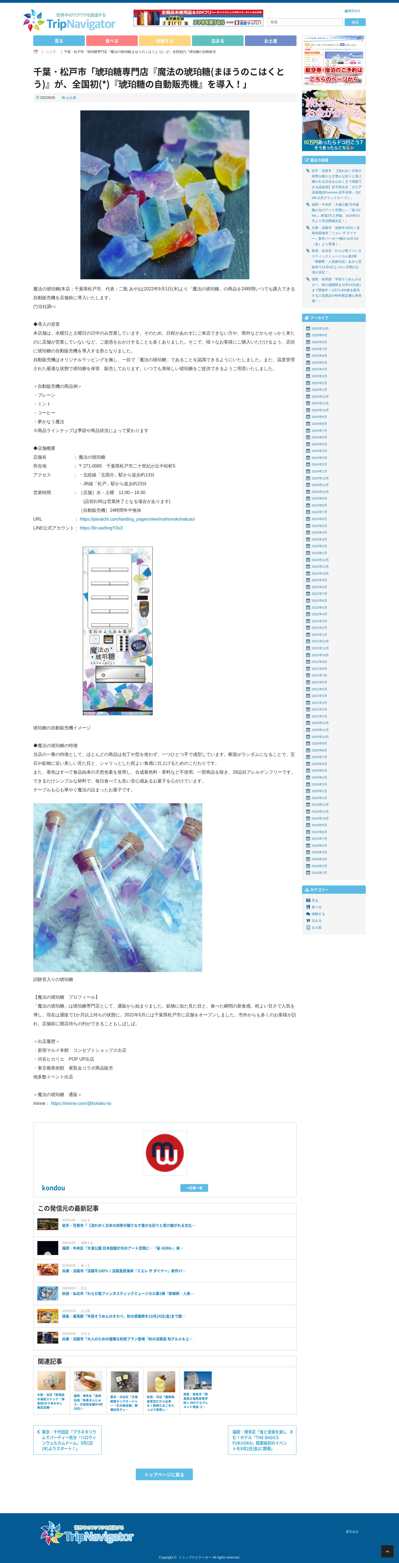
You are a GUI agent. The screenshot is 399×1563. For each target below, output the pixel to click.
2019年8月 (319, 832)
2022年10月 (320, 573)
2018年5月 (319, 845)
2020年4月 (319, 777)
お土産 (270, 40)
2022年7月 (319, 593)
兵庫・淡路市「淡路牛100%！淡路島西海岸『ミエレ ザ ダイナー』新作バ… (124, 1270)
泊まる (217, 40)
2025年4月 (319, 369)
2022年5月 (319, 607)
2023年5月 (319, 526)
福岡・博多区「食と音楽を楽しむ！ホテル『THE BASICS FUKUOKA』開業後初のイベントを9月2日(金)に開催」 (259, 1440)
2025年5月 (319, 362)
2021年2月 (319, 709)
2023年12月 (320, 478)
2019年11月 (320, 811)
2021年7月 (319, 675)
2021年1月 (319, 716)
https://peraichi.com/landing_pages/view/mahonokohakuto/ (137, 519)
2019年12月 (320, 804)
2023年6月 (319, 519)
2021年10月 (320, 655)
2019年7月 (319, 838)
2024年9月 (319, 416)
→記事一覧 (194, 1187)
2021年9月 (319, 661)
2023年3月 (319, 539)
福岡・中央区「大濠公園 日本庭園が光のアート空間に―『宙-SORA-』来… (122, 1248)
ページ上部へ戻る (387, 1551)
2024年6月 (319, 437)
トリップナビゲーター (195, 1557)
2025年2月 (319, 383)
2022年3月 (319, 621)
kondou (53, 1187)
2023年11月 (320, 485)
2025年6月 (319, 355)
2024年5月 (319, 444)
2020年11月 (320, 730)
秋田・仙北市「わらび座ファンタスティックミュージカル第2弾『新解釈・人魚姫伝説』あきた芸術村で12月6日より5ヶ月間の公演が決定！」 (337, 261)
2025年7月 (319, 349)
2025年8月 (319, 342)
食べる (112, 40)
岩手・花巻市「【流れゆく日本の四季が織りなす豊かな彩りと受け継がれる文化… (128, 1225)
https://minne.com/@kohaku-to (81, 1103)
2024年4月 (319, 451)
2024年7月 (319, 430)
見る (59, 40)
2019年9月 (319, 825)
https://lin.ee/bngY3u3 (101, 528)
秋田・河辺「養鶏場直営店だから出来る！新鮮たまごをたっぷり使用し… (160, 1403)
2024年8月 (319, 423)
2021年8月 (319, 668)
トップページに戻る (164, 1474)
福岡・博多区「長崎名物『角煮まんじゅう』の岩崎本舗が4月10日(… (88, 1402)
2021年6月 (319, 682)
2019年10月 (320, 818)
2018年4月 (319, 852)
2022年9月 (319, 580)
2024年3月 (319, 457)
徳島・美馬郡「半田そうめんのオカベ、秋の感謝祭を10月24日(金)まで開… (123, 1316)
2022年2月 (319, 627)
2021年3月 (319, 702)
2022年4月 (319, 614)
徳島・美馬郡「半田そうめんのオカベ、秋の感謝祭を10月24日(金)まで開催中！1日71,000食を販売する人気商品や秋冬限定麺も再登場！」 (337, 290)
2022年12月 (320, 560)
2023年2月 (319, 546)
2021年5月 (319, 689)
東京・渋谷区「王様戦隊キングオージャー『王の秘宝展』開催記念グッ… (124, 1403)
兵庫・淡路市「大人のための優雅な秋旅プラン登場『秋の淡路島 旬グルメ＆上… (127, 1338)
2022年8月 (319, 587)
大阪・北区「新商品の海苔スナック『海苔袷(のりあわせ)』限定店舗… (51, 1401)
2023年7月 (319, 512)
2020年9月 (319, 743)
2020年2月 (319, 791)
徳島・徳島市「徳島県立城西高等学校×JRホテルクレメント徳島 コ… (195, 1400)
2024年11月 (320, 403)
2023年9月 (319, 498)
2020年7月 (319, 757)
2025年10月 (320, 328)
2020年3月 (319, 784)
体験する (165, 40)
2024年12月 (320, 396)
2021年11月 (320, 648)
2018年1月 (319, 872)
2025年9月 (319, 335)
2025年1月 (319, 389)
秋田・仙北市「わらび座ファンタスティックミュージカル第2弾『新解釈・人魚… (128, 1293)
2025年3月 (319, 376)
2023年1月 (319, 553)
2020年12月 (320, 723)
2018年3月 (319, 859)
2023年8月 (319, 505)
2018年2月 (319, 866)
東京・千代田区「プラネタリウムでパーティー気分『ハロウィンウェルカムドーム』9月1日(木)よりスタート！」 (69, 1440)
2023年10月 (320, 492)
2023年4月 (319, 532)
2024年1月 (319, 471)
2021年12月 (320, 641)
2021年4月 (319, 695)
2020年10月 (320, 736)
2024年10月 (320, 410)
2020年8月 (319, 750)
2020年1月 (319, 798)
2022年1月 (319, 634)
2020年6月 (319, 764)
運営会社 (354, 10)
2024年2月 (319, 464)
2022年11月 (320, 566)
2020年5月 (319, 770)
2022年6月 (319, 600)
